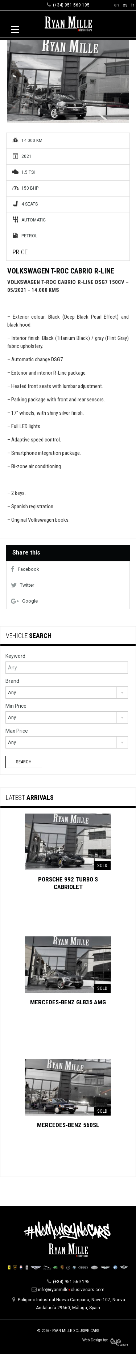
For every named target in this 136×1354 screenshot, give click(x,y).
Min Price (15, 706)
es (125, 5)
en (116, 5)
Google (24, 601)
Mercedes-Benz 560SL (68, 1125)
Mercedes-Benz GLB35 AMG (68, 1002)
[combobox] (66, 692)
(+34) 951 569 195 (71, 5)
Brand (12, 681)
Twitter (22, 585)
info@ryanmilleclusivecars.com (71, 1289)
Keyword (15, 656)
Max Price (16, 731)
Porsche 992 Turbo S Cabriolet (68, 883)
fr (132, 5)
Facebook (25, 569)
